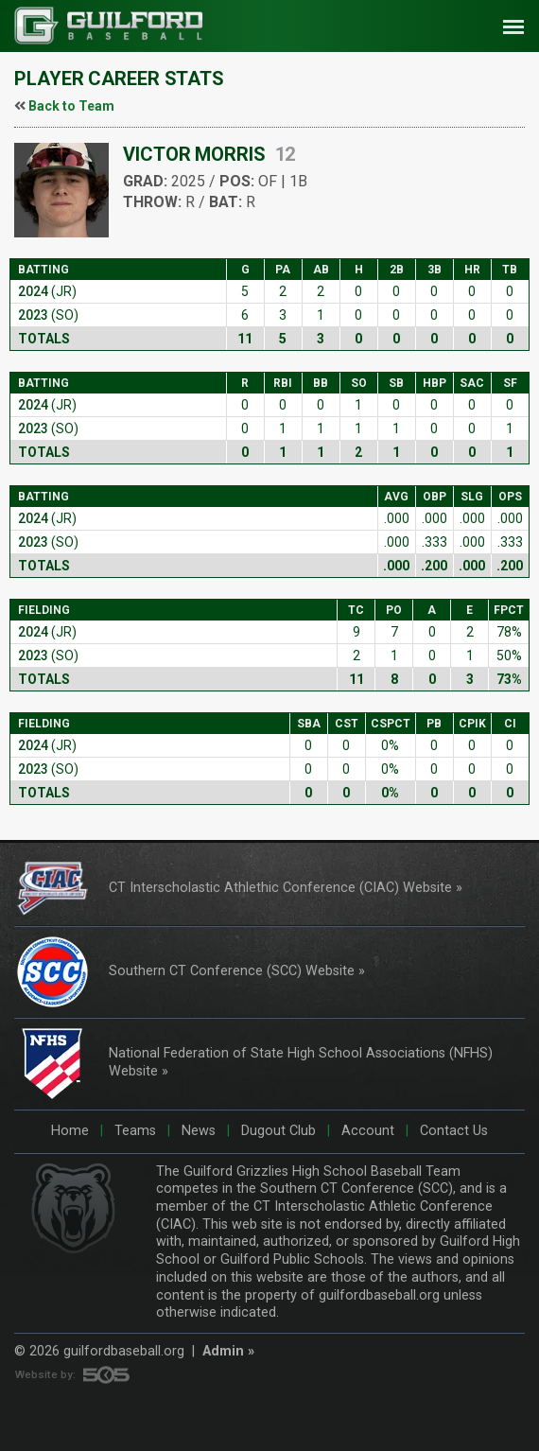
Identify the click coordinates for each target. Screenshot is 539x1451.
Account (366, 1131)
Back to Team (71, 106)
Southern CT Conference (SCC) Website (232, 971)
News (197, 1131)
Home (70, 1131)
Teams (133, 1131)
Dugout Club (276, 1131)
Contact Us (452, 1131)
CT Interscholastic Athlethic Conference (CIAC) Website (280, 888)
